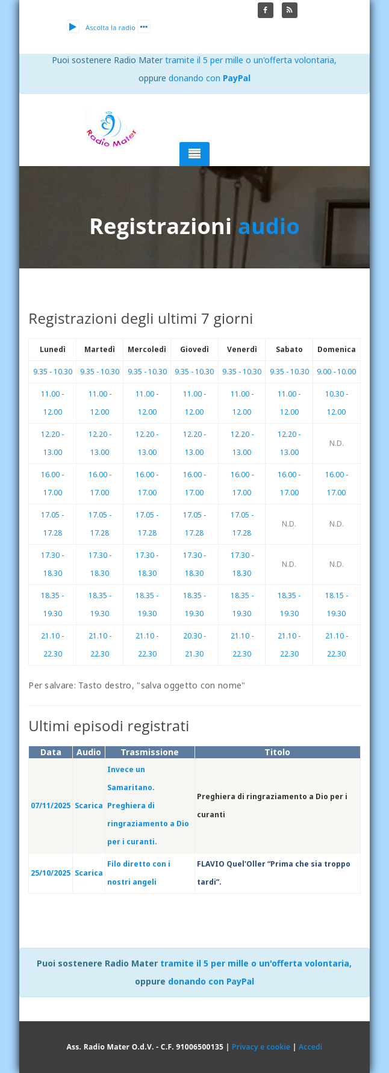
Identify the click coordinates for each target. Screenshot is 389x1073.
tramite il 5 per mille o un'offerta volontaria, (251, 60)
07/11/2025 (50, 805)
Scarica (89, 805)
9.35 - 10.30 (52, 371)
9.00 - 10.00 (336, 371)
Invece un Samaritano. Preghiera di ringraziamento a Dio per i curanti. (148, 805)
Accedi (310, 1047)
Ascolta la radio (100, 27)
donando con (210, 78)
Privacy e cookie (261, 1047)
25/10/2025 (50, 873)
